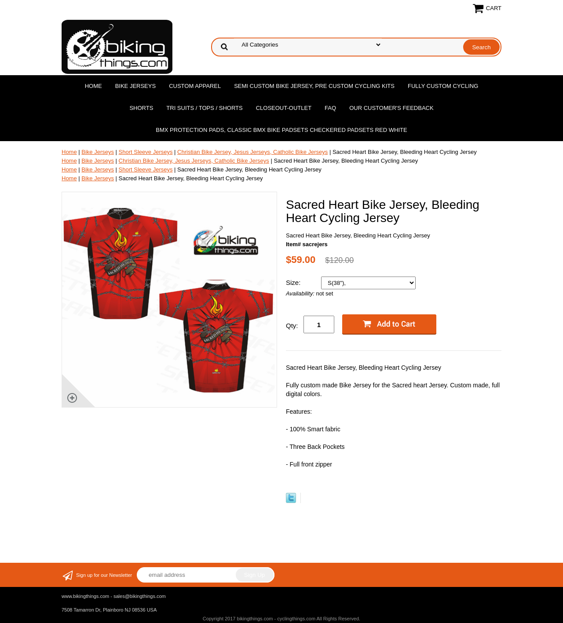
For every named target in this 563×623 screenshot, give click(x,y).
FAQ (330, 108)
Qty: (292, 325)
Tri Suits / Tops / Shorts (204, 108)
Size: (294, 282)
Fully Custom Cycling (443, 86)
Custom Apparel (195, 86)
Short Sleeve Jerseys (146, 152)
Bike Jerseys (135, 86)
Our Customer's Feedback (391, 108)
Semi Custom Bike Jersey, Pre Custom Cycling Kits (314, 86)
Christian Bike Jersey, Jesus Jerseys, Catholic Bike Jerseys (252, 152)
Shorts (141, 108)
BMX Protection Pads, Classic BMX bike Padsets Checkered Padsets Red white (281, 130)
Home (93, 86)
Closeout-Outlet (283, 108)
